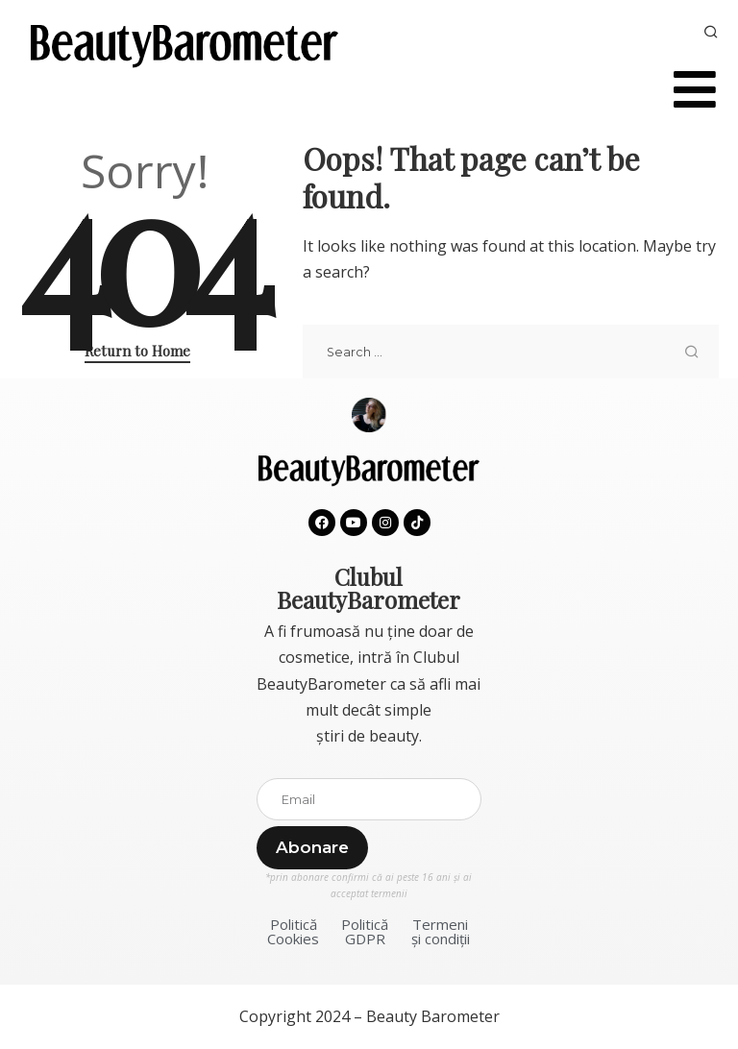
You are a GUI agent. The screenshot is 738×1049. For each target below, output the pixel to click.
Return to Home (137, 350)
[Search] (711, 32)
